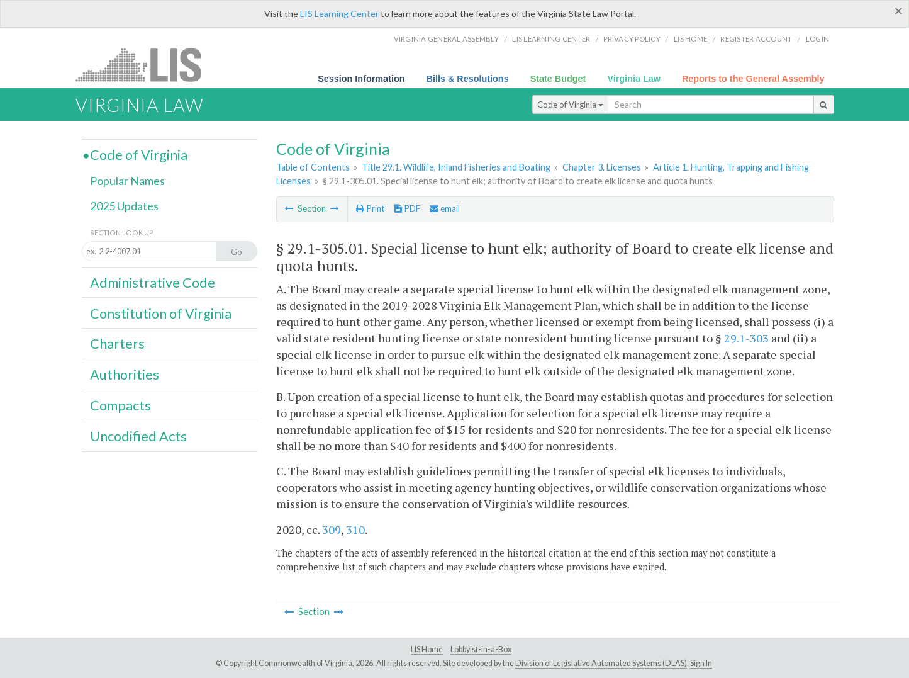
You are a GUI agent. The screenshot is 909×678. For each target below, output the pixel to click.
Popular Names (127, 181)
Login (817, 39)
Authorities (124, 374)
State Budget (558, 79)
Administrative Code (152, 282)
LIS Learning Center (339, 13)
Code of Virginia (570, 104)
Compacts (120, 405)
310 (355, 529)
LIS (145, 64)
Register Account (756, 39)
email (445, 208)
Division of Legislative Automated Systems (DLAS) (601, 663)
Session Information (361, 79)
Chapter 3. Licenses (601, 167)
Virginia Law (634, 79)
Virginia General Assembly (446, 39)
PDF (407, 208)
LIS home (690, 39)
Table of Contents (313, 167)
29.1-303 (746, 338)
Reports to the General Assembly (753, 79)
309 (331, 529)
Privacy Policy (632, 39)
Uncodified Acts (138, 436)
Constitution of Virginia (160, 313)
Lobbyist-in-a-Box (480, 649)
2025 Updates (124, 206)
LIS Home (427, 649)
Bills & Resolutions (468, 79)
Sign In (701, 663)
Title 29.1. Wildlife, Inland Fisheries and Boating (456, 167)
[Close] (898, 11)
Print (370, 208)
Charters (117, 344)
